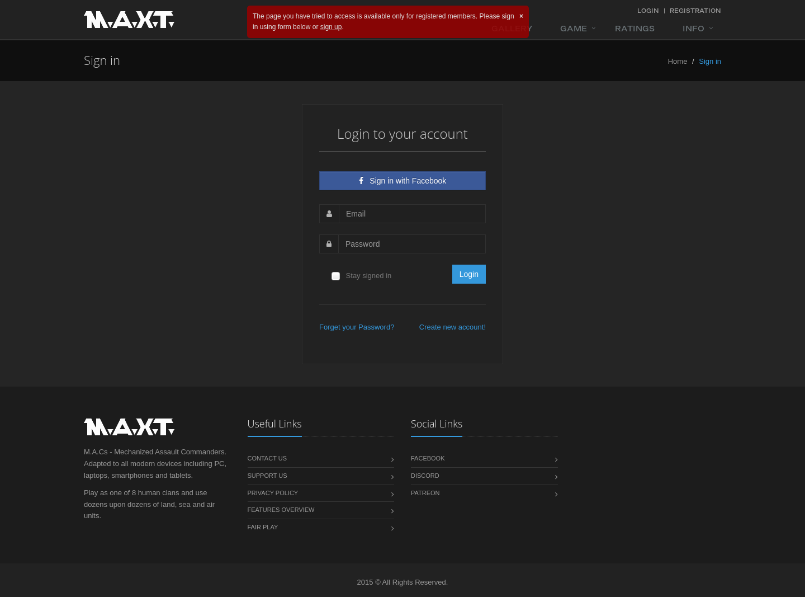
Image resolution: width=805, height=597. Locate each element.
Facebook (428, 458)
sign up (331, 27)
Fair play (263, 527)
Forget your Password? (356, 327)
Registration (695, 10)
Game (573, 28)
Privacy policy (273, 493)
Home (678, 61)
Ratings (635, 28)
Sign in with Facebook (403, 180)
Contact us (267, 458)
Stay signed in (360, 276)
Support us (267, 475)
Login (648, 10)
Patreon (425, 493)
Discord (425, 475)
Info (693, 28)
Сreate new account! (452, 327)
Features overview (281, 509)
